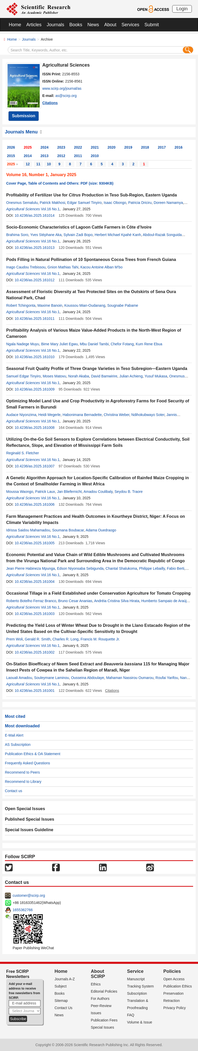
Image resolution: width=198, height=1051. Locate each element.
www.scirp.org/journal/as (61, 88)
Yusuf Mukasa (156, 376)
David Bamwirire (104, 376)
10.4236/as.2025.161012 (35, 280)
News (93, 24)
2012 (61, 156)
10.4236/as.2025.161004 (35, 581)
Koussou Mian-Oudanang (84, 305)
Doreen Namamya (168, 203)
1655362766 (23, 910)
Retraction (171, 1001)
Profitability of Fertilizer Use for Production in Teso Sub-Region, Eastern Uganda (91, 195)
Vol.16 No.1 (50, 209)
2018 (145, 147)
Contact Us (63, 1008)
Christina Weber (116, 415)
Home (15, 24)
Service (135, 971)
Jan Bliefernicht (69, 492)
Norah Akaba (78, 376)
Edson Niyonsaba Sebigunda (80, 568)
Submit (151, 24)
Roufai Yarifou (166, 678)
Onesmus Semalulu (22, 203)
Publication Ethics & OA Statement (32, 754)
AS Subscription (18, 744)
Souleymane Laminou (51, 678)
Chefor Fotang (122, 344)
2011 (78, 156)
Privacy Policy (174, 1008)
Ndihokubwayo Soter (147, 415)
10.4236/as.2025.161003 (35, 614)
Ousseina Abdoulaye (87, 678)
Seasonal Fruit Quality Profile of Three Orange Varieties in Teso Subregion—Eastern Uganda (96, 368)
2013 (44, 156)
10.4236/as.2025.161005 (35, 543)
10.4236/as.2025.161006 (35, 504)
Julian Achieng (131, 376)
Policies (172, 971)
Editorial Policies (104, 991)
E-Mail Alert (14, 735)
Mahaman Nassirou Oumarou (130, 678)
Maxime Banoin (49, 305)
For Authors (100, 998)
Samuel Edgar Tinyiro (23, 376)
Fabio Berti (175, 568)
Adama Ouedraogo (101, 530)
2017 (162, 147)
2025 (28, 147)
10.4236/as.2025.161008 (35, 427)
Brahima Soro (17, 235)
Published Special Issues (29, 819)
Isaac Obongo (115, 203)
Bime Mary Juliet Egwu (59, 344)
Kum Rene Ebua (149, 344)
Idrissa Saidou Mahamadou (28, 530)
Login (182, 8)
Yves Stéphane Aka (45, 235)
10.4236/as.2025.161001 (35, 690)
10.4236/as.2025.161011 (35, 318)
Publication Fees (104, 1020)
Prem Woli (14, 639)
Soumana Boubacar (68, 530)
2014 (28, 156)
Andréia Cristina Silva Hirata (116, 601)
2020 (112, 147)
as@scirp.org (66, 96)
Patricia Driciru (140, 203)
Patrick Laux (45, 492)
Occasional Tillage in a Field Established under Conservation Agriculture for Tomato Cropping (98, 593)
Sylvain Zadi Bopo (78, 235)
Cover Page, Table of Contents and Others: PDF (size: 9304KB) (59, 183)
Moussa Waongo (19, 492)
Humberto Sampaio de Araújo (165, 601)
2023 (61, 147)
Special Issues (102, 1027)
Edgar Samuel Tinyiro (84, 203)
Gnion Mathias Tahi (62, 267)
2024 (44, 147)
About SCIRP (98, 974)
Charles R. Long (65, 639)
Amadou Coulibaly (98, 492)
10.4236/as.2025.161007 (35, 466)
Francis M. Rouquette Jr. (100, 639)
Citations (50, 103)
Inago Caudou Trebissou (26, 267)
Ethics (96, 984)
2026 (11, 147)
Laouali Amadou (19, 678)
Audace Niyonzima (21, 415)
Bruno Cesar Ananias (75, 601)
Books (75, 24)
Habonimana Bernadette (82, 415)
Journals (55, 24)
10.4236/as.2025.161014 (35, 215)
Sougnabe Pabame (122, 305)
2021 (95, 147)
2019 (128, 147)
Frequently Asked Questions (27, 763)
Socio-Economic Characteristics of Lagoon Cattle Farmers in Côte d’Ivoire (79, 227)
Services (130, 24)
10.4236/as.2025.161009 (35, 389)
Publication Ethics (177, 986)
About (110, 24)
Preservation (173, 993)
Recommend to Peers (22, 772)
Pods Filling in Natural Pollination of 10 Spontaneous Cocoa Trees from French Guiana (91, 259)
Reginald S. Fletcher (22, 453)
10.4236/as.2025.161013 (35, 248)
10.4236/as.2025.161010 (35, 357)
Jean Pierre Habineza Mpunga (30, 568)
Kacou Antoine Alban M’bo (101, 267)
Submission (23, 116)
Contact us (13, 791)
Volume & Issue (139, 1022)
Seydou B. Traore (128, 492)
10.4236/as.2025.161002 (35, 652)
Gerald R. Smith (38, 639)
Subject (61, 986)
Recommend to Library (23, 782)
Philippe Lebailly (152, 568)
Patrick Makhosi (52, 203)
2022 (78, 147)
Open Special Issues (25, 809)
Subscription (137, 993)
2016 (179, 147)
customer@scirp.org (29, 895)
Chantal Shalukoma (121, 568)
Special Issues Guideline (29, 830)
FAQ (130, 1015)
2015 (11, 156)
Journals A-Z (65, 979)
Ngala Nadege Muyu (22, 344)
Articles (34, 24)
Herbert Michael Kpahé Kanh (118, 235)
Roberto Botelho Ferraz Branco (31, 601)
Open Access (174, 979)
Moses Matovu (54, 376)
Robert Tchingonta (20, 305)
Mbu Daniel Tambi (94, 344)
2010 (95, 156)
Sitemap (61, 1001)
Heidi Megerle (49, 415)
